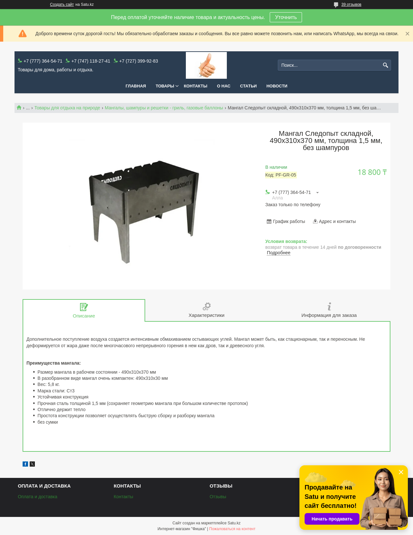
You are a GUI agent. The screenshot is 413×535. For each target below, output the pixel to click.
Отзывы (218, 496)
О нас (224, 86)
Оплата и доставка (37, 496)
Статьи (248, 86)
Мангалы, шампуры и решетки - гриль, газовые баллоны (164, 107)
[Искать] (385, 65)
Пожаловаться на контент (232, 529)
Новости (277, 86)
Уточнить (286, 17)
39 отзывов (351, 4)
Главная (136, 86)
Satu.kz (233, 523)
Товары (165, 86)
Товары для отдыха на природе (67, 107)
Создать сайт (62, 4)
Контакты (195, 86)
